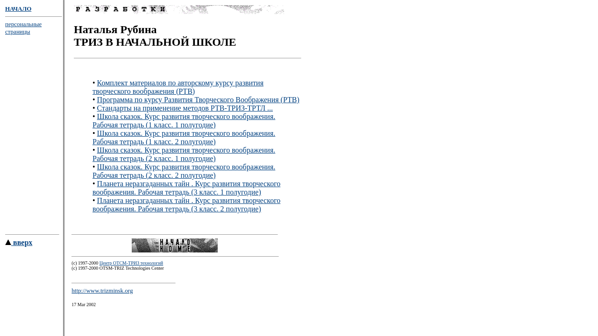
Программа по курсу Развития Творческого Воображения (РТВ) (198, 101)
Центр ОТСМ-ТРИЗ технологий (131, 265)
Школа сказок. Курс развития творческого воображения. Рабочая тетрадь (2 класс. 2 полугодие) (184, 172)
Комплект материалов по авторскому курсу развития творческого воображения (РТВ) (178, 88)
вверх (18, 245)
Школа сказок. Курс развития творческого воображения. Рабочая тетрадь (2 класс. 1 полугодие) (184, 155)
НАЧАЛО (18, 8)
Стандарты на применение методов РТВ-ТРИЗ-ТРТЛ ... (185, 109)
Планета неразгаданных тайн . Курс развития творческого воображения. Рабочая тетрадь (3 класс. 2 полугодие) (186, 206)
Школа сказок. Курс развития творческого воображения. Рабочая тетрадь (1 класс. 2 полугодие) (184, 139)
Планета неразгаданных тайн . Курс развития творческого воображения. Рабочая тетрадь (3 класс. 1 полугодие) (186, 189)
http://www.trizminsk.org (102, 293)
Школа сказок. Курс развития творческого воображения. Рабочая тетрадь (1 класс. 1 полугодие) (184, 122)
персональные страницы (23, 28)
